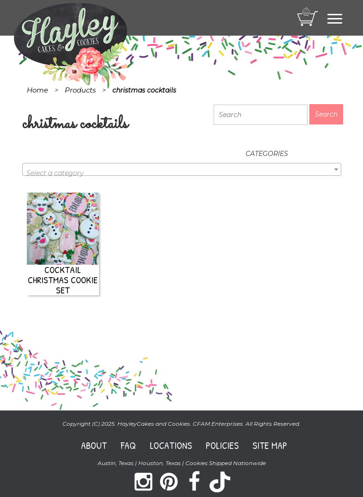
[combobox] (181, 169)
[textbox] (182, 173)
